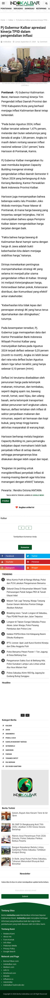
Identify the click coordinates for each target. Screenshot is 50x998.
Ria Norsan (10, 762)
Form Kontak (8, 940)
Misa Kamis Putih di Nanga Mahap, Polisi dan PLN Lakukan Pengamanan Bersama (26, 581)
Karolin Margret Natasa (16, 742)
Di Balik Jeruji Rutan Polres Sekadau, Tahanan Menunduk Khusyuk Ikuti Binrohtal (29, 861)
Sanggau (29, 8)
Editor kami (40, 924)
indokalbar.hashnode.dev (13, 985)
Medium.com (8, 967)
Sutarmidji (10, 746)
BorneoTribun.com (11, 961)
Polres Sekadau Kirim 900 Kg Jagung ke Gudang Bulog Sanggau (25, 675)
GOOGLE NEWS (38, 495)
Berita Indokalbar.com (25, 994)
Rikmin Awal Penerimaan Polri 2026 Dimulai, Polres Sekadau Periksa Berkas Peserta (29, 838)
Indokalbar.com (9, 964)
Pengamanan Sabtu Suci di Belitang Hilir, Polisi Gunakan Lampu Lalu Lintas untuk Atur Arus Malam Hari (26, 664)
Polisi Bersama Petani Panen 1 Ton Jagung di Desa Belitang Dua (27, 654)
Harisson (9, 750)
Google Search (9, 951)
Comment (44, 42)
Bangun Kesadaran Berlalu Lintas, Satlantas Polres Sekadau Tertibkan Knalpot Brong (29, 850)
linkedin (6, 976)
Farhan (9, 754)
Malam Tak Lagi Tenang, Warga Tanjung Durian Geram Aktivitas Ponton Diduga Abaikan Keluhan (26, 604)
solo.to (6, 970)
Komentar (25, 547)
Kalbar (9, 726)
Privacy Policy (9, 949)
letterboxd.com (9, 973)
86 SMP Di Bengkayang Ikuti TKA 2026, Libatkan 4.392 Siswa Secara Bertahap (28, 827)
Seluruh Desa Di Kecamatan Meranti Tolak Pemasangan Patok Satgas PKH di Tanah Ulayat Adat (27, 592)
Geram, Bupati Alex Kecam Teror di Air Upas (30, 814)
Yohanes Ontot (12, 758)
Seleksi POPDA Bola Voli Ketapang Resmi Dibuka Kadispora (26, 636)
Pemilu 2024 (11, 738)
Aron (8, 730)
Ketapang (41, 8)
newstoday (8, 982)
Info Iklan (7, 943)
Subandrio (10, 734)
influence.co (8, 979)
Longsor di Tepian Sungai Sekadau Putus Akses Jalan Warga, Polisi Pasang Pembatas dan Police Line (26, 625)
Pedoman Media (10, 946)
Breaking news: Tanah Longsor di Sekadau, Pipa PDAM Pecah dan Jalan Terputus (27, 615)
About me (7, 937)
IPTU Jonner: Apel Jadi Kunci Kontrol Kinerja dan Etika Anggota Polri (27, 645)
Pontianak (6, 8)
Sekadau (18, 8)
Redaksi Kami (9, 934)
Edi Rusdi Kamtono (13, 766)
